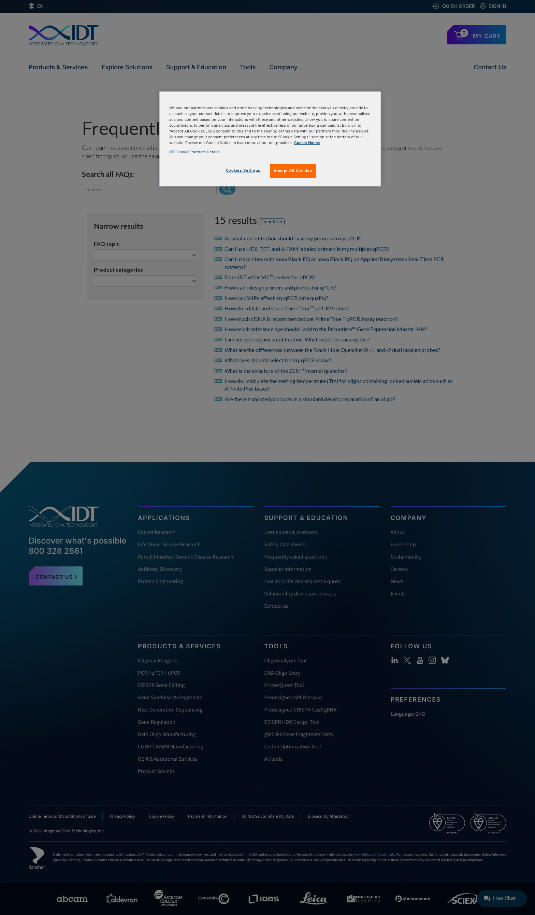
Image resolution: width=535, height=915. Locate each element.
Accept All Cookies (293, 170)
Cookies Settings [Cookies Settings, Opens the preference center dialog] (243, 170)
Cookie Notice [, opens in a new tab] (307, 142)
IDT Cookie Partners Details (194, 152)
